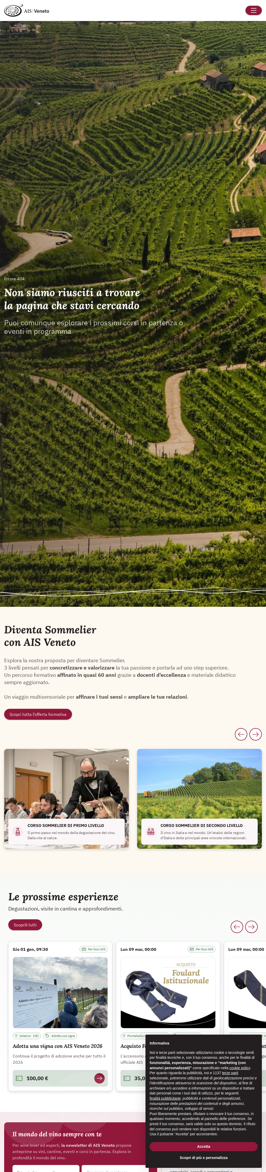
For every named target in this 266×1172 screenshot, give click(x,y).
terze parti (230, 1073)
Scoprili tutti (25, 924)
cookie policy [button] (239, 1068)
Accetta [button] (203, 1146)
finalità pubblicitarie (165, 1098)
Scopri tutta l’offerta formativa (38, 714)
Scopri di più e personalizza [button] (204, 1158)
